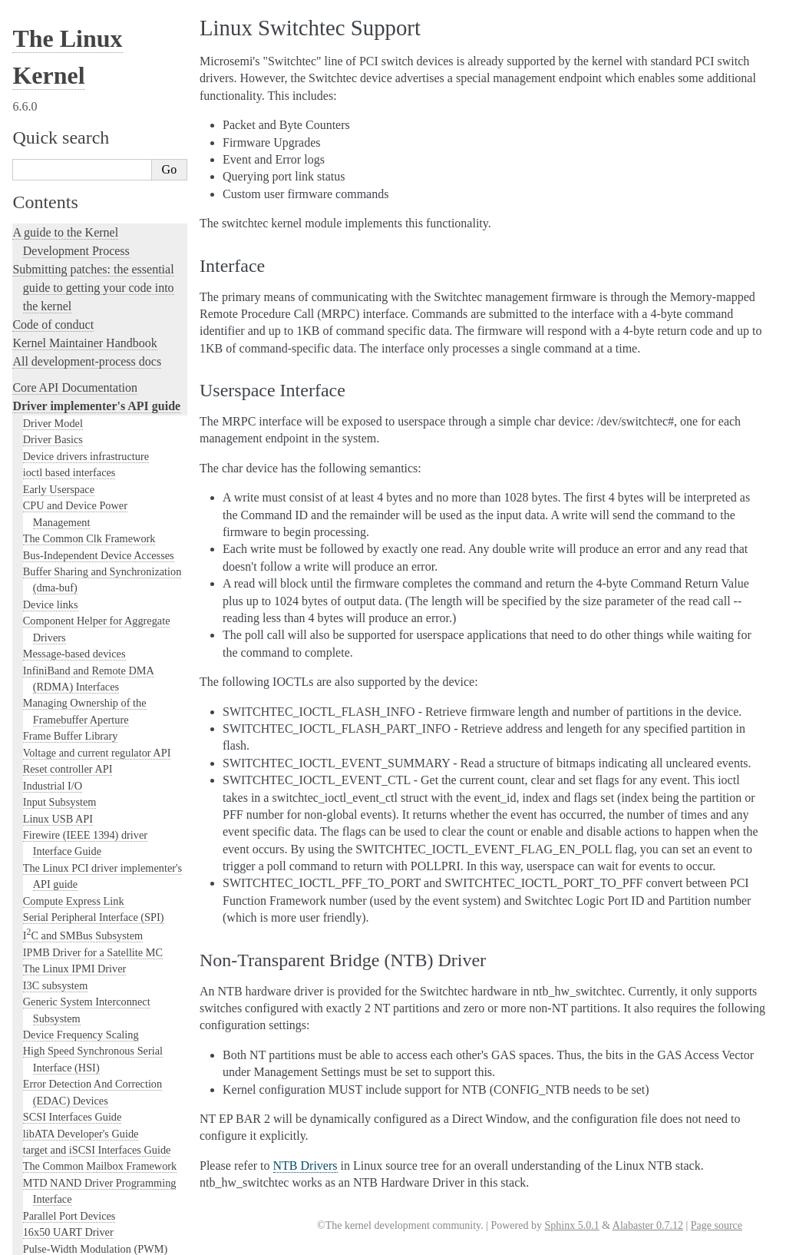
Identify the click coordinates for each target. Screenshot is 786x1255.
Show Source (45, 1240)
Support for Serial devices (80, 319)
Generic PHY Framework (79, 203)
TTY (34, 478)
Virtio (35, 560)
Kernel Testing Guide (64, 827)
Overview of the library (94, 286)
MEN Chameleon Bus (71, 88)
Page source (716, 1225)
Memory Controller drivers (82, 71)
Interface (50, 400)
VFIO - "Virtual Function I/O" (90, 511)
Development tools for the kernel (93, 809)
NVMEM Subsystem (69, 121)
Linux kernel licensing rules (81, 753)
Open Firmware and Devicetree (89, 1101)
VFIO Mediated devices (75, 494)
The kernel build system (71, 982)
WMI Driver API (60, 691)
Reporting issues (53, 1001)
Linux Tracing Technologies (81, 864)
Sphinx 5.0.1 (571, 1225)
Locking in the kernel (64, 727)
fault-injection (47, 882)
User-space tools (53, 1019)
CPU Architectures (58, 1127)
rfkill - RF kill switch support (87, 302)
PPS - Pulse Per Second (75, 154)
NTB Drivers (52, 104)
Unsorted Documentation (74, 1153)
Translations (42, 1179)
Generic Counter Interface (80, 55)
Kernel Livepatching (63, 901)
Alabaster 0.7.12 (648, 1225)
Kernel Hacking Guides (70, 846)
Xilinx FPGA (52, 576)
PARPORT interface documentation (101, 137)
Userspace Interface (72, 416)
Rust (23, 919)
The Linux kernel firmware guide (94, 1082)
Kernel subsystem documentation (94, 709)
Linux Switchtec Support (81, 385)
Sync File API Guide (68, 461)
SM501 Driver (55, 335)
